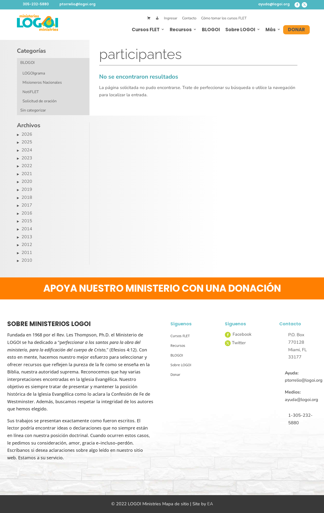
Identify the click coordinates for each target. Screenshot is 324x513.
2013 (27, 237)
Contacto (189, 18)
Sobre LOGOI (240, 29)
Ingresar (170, 18)
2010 (27, 260)
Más (270, 29)
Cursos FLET (146, 29)
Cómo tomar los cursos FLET (224, 18)
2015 (27, 221)
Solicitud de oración (39, 101)
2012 (27, 244)
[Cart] (149, 18)
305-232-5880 (36, 4)
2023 (27, 158)
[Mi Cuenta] (157, 18)
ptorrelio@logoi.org (77, 4)
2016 (27, 213)
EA (210, 504)
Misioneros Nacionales (42, 82)
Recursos (181, 29)
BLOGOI (211, 29)
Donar (296, 29)
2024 (27, 150)
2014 (27, 229)
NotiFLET (30, 92)
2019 (27, 189)
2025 (27, 142)
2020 (27, 181)
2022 (27, 166)
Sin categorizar (33, 110)
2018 (27, 197)
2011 (27, 252)
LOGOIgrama (33, 73)
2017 (27, 205)
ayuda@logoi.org (274, 4)
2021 (27, 174)
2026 (27, 134)
